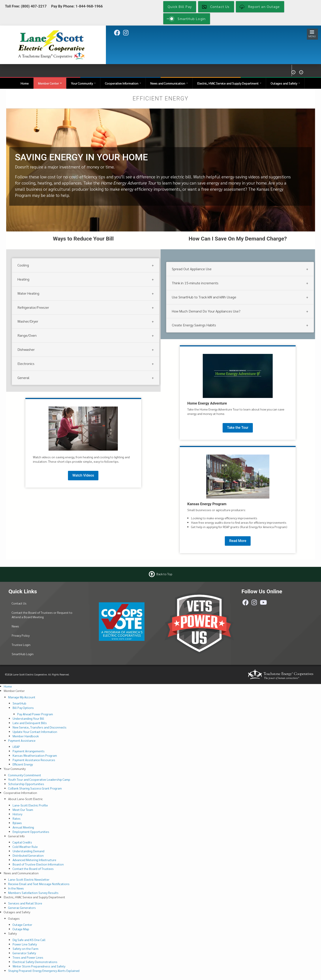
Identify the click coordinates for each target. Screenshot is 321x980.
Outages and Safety (285, 83)
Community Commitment (24, 775)
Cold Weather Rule (25, 847)
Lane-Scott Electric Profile (30, 805)
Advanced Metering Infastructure (34, 860)
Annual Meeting (23, 827)
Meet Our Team (23, 810)
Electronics (25, 363)
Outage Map (21, 929)
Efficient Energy (23, 764)
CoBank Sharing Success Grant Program (35, 788)
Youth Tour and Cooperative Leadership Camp (39, 779)
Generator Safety (24, 953)
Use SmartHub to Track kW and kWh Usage (204, 297)
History (17, 814)
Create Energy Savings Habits (194, 325)
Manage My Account (21, 697)
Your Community (83, 83)
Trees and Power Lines (28, 957)
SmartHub (19, 703)
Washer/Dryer (27, 321)
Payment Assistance (22, 740)
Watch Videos (83, 475)
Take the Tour (237, 427)
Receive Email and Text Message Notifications (38, 884)
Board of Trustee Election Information (38, 864)
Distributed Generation (28, 855)
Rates (17, 818)
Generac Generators (22, 908)
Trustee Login (21, 645)
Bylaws (17, 823)
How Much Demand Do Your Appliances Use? (206, 311)
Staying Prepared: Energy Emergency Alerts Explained (43, 971)
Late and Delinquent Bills (30, 723)
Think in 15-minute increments (195, 283)
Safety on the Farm (25, 948)
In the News (16, 888)
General (23, 377)
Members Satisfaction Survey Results (33, 893)
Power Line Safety (25, 944)
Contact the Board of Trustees (33, 869)
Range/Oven (27, 335)
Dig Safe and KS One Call (29, 940)
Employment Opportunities (31, 832)
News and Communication (169, 83)
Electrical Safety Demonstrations (35, 962)
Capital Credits (22, 842)
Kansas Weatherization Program (35, 755)
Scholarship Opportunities (26, 784)
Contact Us (19, 603)
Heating (23, 279)
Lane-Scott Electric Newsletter (28, 879)
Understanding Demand (28, 851)
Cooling (23, 265)
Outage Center (22, 924)
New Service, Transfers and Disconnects (39, 727)
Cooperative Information (123, 83)
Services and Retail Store (25, 903)
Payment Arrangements (29, 751)
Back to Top (164, 574)
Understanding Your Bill (28, 718)
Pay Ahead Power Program (35, 714)
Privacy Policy (21, 635)
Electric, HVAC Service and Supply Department (229, 83)
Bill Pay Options (23, 708)
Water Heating (28, 293)
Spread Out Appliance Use (192, 268)
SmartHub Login (23, 654)
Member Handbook (26, 736)
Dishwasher (26, 349)
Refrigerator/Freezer (33, 307)
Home (25, 83)
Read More (237, 541)
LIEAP (16, 747)
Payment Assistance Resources (34, 760)
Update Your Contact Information (35, 732)
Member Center (50, 83)
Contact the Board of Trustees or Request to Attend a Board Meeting (42, 614)
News (15, 626)
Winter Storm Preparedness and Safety (39, 966)
